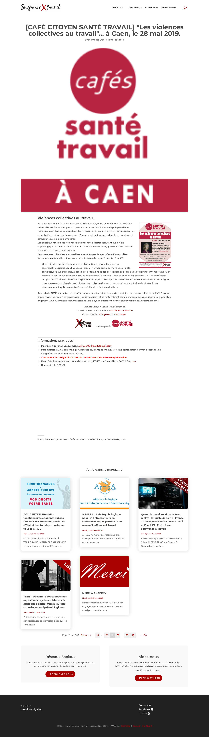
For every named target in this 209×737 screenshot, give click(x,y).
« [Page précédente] (90, 635)
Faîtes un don (150, 678)
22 (118, 635)
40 (133, 635)
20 (107, 635)
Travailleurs (134, 7)
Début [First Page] (84, 635)
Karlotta (125, 726)
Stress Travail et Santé (112, 40)
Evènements (92, 40)
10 (98, 635)
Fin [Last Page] (145, 635)
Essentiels (150, 7)
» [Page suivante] (141, 635)
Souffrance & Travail (121, 310)
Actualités (117, 7)
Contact (143, 705)
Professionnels (168, 7)
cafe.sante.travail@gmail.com (95, 346)
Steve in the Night (142, 726)
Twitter (142, 713)
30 (127, 635)
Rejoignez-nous (62, 674)
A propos (26, 705)
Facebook (144, 709)
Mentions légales (31, 709)
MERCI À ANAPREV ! (94, 593)
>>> (134, 361)
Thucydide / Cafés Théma (112, 314)
